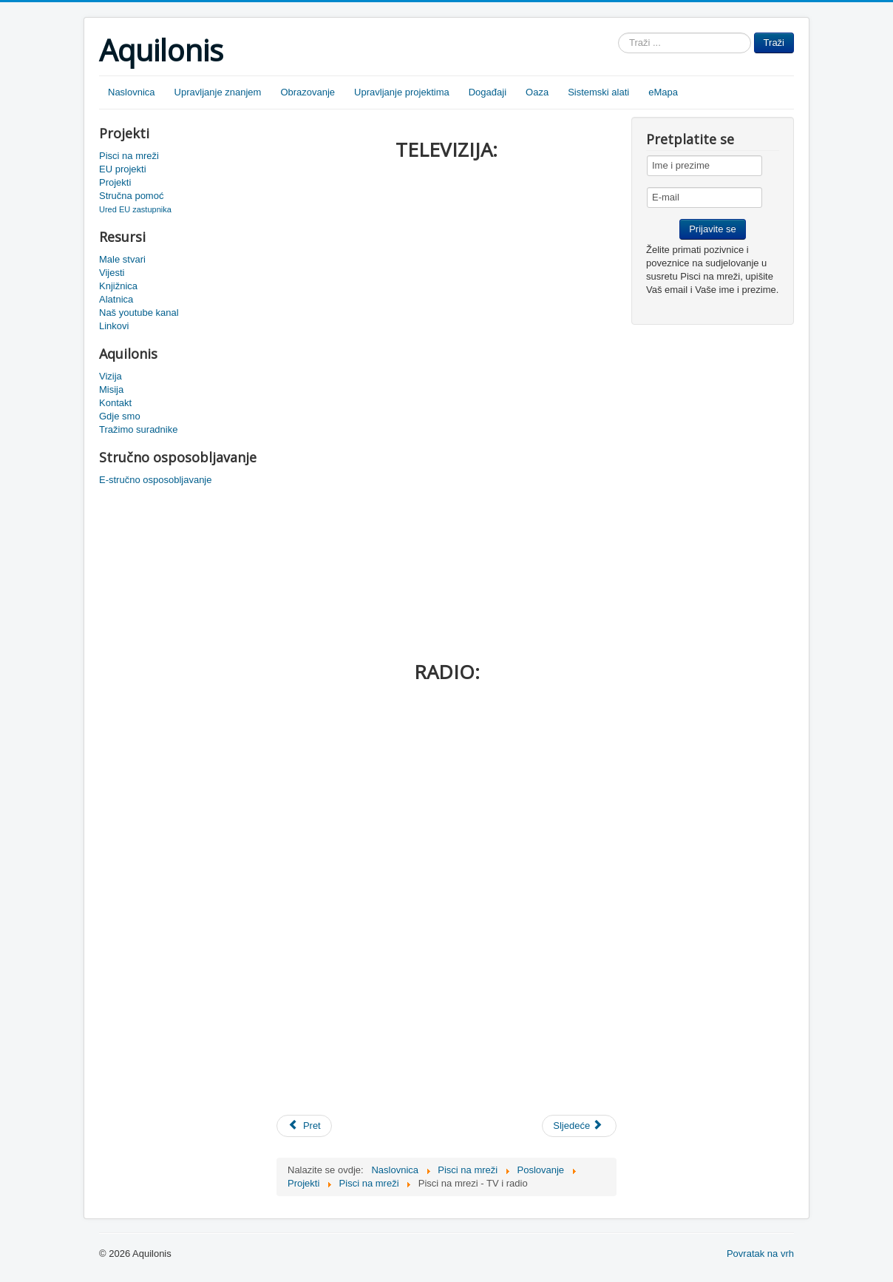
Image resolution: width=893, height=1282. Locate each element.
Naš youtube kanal (139, 312)
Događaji (487, 92)
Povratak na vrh (760, 1253)
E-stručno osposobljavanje (155, 479)
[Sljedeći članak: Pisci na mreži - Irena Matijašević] (579, 1126)
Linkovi (114, 325)
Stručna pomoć (131, 195)
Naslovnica (131, 92)
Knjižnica (118, 285)
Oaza (537, 92)
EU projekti (122, 169)
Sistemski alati (598, 92)
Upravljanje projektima (401, 92)
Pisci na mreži (129, 155)
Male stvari (122, 259)
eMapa (663, 92)
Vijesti (111, 272)
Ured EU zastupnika (135, 209)
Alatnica (116, 299)
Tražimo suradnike (138, 429)
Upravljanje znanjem (218, 92)
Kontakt (115, 402)
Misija (111, 389)
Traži (774, 42)
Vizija (110, 376)
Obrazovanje (307, 92)
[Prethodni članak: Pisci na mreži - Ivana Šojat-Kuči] (304, 1126)
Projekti (115, 182)
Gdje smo (119, 416)
